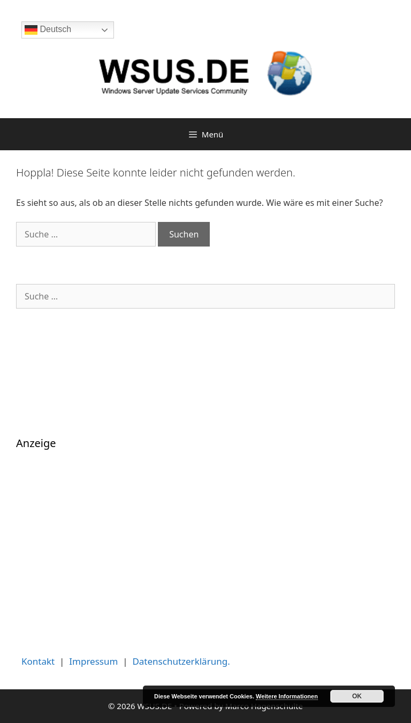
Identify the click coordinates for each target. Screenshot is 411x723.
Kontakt (38, 661)
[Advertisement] (205, 542)
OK (357, 696)
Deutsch (48, 30)
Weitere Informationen (287, 696)
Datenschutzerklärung (179, 661)
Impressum (93, 661)
